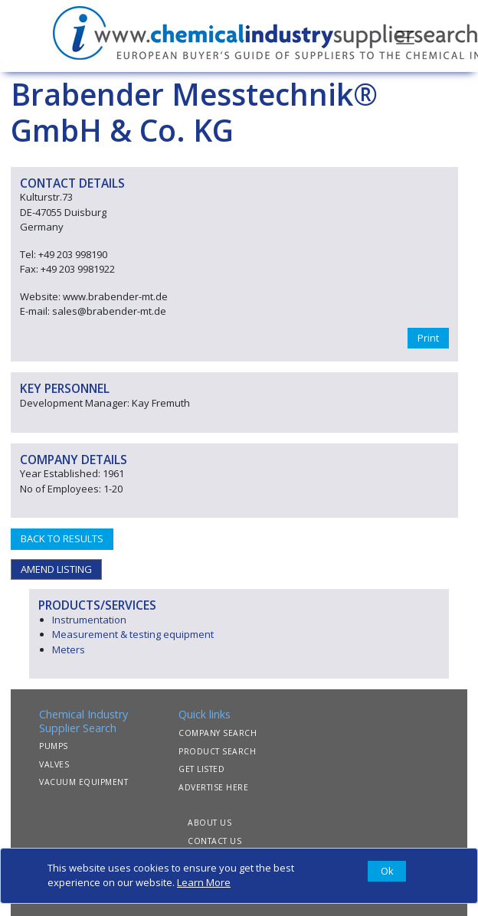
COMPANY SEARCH (217, 733)
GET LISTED (201, 769)
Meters (68, 649)
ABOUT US (209, 822)
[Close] (387, 871)
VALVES (54, 764)
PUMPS (53, 746)
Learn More (204, 882)
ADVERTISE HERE (213, 787)
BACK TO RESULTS (62, 538)
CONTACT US (214, 841)
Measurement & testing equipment (133, 634)
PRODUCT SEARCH (217, 751)
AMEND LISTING (56, 569)
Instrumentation (89, 619)
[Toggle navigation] (405, 36)
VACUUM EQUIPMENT (83, 782)
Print (428, 338)
